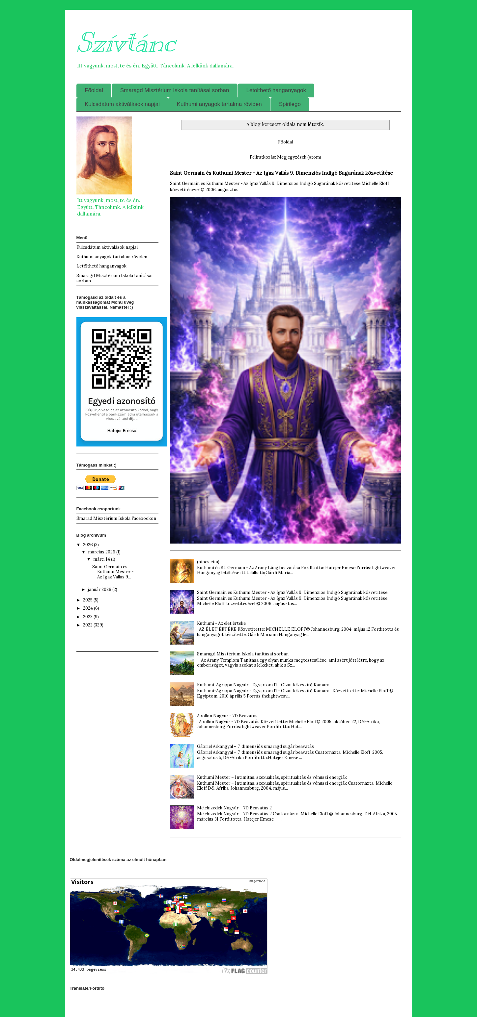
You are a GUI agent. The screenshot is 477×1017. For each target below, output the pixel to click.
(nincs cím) (208, 562)
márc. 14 (102, 559)
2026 (88, 544)
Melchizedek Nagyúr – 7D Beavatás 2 (234, 808)
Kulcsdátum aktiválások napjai (122, 104)
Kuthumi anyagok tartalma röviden (219, 104)
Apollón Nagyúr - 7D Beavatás (227, 716)
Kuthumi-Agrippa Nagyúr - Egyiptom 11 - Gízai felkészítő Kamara (263, 685)
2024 (88, 608)
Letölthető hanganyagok (276, 90)
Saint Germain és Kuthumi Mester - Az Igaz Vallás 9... (112, 572)
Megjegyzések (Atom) (299, 157)
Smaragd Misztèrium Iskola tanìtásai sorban (243, 654)
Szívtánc (125, 42)
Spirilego (290, 104)
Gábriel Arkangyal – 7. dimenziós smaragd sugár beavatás (255, 746)
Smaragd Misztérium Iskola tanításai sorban (174, 90)
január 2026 (100, 589)
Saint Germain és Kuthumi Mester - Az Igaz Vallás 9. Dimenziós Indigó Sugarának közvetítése (281, 173)
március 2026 (102, 552)
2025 (88, 600)
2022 (88, 625)
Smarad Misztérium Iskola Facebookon (116, 518)
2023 (88, 617)
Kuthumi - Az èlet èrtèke (221, 623)
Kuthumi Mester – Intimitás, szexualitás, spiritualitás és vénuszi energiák (272, 777)
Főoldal (94, 90)
